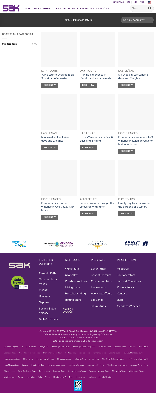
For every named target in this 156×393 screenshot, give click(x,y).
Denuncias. (108, 334)
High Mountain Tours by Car (138, 359)
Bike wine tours (104, 347)
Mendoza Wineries (128, 306)
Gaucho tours (114, 353)
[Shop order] (137, 20)
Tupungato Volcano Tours (99, 371)
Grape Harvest (120, 347)
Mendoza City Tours (76, 365)
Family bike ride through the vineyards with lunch (97, 205)
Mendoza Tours (9, 43)
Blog (120, 300)
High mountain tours (12, 359)
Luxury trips (98, 269)
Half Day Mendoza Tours (133, 353)
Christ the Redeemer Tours (113, 359)
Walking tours (9, 377)
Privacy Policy (125, 287)
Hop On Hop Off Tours (45, 359)
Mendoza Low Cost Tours (63, 377)
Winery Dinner (44, 377)
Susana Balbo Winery (47, 311)
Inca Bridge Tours (39, 365)
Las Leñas (102, 8)
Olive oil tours (9, 371)
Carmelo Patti (47, 273)
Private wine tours (76, 281)
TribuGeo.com (96, 340)
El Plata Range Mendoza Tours (78, 353)
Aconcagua (70, 8)
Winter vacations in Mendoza (101, 377)
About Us (123, 269)
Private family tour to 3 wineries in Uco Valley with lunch (57, 207)
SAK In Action (121, 1)
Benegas (44, 296)
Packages (87, 8)
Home (67, 19)
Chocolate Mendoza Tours (29, 353)
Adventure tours (101, 275)
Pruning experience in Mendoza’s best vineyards (95, 76)
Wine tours (32, 8)
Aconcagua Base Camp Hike (84, 347)
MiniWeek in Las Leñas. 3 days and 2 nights (56, 139)
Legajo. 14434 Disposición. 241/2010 (99, 331)
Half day (132, 347)
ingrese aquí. (96, 334)
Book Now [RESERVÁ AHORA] (50, 85)
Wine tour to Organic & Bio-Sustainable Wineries (58, 76)
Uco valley (71, 275)
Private (21, 377)
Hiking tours (72, 287)
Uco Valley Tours (119, 371)
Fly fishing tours (99, 353)
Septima (44, 302)
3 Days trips (98, 306)
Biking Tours (143, 347)
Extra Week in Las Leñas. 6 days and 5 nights (96, 139)
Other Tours (52, 8)
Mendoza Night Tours (95, 365)
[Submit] (149, 8)
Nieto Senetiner (48, 319)
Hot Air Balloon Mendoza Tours (86, 359)
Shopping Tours (59, 371)
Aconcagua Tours (101, 293)
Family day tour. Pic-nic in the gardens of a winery (134, 205)
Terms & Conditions (129, 281)
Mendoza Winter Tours (139, 365)
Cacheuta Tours (10, 353)
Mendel (43, 290)
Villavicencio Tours (136, 371)
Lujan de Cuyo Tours (56, 365)
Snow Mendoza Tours (77, 371)
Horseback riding (75, 293)
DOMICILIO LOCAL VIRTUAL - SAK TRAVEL (77, 337)
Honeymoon (98, 287)
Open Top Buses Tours (27, 371)
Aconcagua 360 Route (61, 347)
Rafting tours (73, 300)
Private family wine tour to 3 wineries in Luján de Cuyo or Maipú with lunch (135, 141)
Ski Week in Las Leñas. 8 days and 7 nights (133, 76)
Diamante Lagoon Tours (13, 347)
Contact (139, 1)
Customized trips (101, 281)
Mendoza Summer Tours (117, 365)
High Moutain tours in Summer (16, 365)
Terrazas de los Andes (48, 282)
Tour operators (126, 275)
